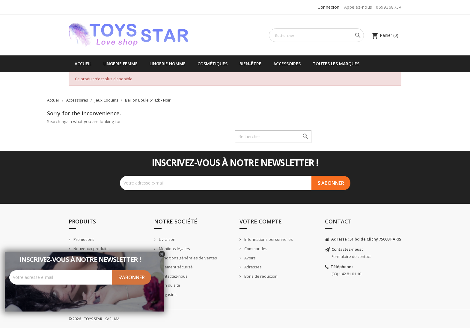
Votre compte (260, 221)
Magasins (167, 294)
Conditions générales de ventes (187, 258)
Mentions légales (174, 248)
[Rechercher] (316, 35)
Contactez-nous (173, 276)
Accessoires (287, 63)
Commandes (255, 248)
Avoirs (249, 258)
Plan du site (169, 285)
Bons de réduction (260, 276)
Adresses (252, 267)
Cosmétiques (213, 63)
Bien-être (250, 63)
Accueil (83, 63)
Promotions (83, 239)
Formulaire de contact (351, 256)
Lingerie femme (120, 63)
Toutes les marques (336, 63)
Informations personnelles (268, 239)
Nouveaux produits (91, 248)
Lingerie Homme (168, 63)
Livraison (166, 239)
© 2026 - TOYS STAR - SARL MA (94, 318)
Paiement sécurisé (175, 267)
